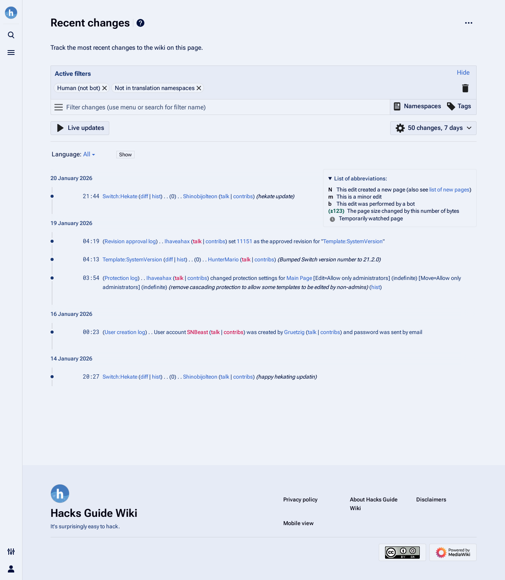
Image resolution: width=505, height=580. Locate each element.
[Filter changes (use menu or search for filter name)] (220, 107)
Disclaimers (431, 499)
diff (144, 196)
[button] (463, 73)
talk (225, 196)
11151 (244, 241)
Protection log (121, 278)
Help (140, 23)
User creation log (125, 332)
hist (156, 196)
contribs (243, 196)
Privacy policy (300, 499)
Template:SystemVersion (353, 241)
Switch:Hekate (120, 196)
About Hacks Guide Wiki (374, 503)
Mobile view (298, 523)
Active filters (73, 73)
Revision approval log (130, 241)
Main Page (299, 278)
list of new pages (449, 189)
